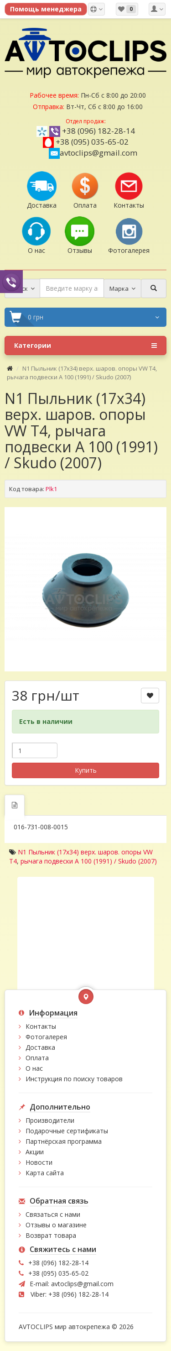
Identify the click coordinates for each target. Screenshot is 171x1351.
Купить (86, 770)
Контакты (41, 1026)
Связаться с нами (53, 1214)
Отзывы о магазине (56, 1224)
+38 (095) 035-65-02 (92, 141)
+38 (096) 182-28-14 (98, 131)
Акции (35, 1151)
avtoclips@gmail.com (93, 152)
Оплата (37, 1057)
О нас (34, 1068)
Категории (85, 345)
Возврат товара (51, 1235)
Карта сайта (45, 1172)
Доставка (40, 1047)
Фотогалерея (46, 1036)
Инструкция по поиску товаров (74, 1078)
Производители (50, 1120)
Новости (39, 1162)
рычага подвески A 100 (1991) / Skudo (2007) (89, 861)
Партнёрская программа (64, 1141)
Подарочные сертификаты (67, 1130)
